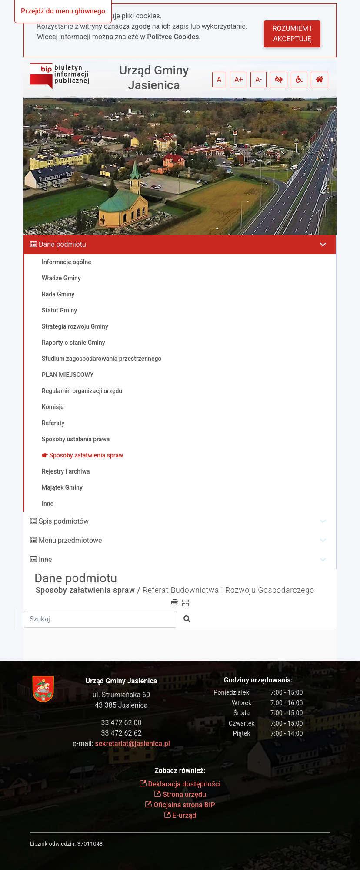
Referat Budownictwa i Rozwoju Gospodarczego (228, 590)
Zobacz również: (180, 770)
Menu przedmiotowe (70, 540)
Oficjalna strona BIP (180, 805)
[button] (278, 79)
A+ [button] (238, 79)
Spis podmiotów (64, 521)
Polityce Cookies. (174, 37)
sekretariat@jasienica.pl (132, 743)
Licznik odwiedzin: (53, 843)
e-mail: (121, 743)
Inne (45, 559)
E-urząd (180, 815)
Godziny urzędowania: (258, 680)
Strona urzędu (180, 794)
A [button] (219, 79)
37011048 (90, 843)
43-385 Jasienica (121, 705)
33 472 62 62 (121, 733)
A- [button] (258, 79)
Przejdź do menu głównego (63, 11)
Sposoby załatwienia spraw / (88, 590)
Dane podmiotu (62, 244)
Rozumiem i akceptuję (292, 33)
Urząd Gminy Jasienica (154, 77)
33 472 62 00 (121, 723)
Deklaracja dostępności (180, 784)
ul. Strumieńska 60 (121, 695)
